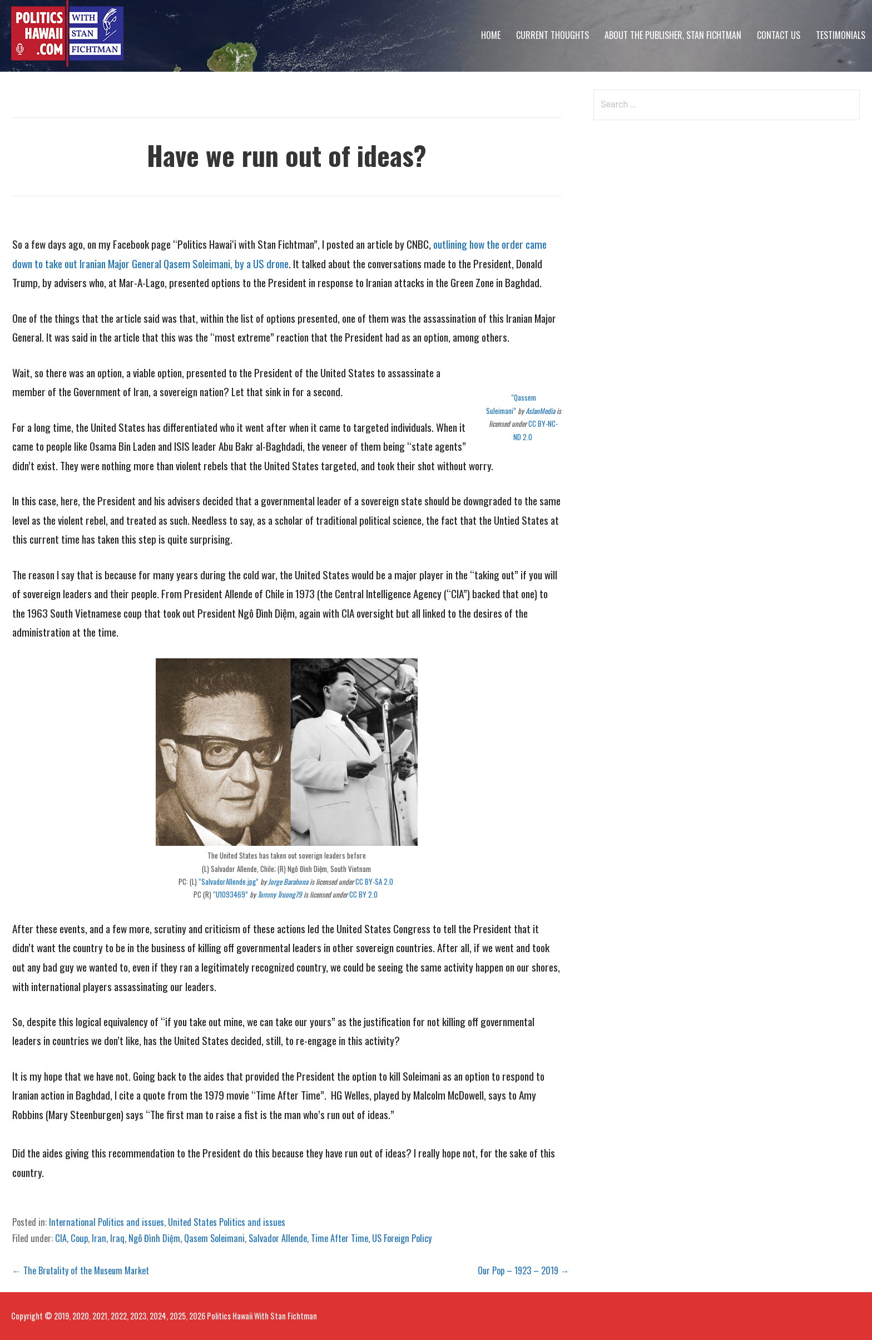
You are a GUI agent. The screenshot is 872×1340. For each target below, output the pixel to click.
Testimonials (840, 35)
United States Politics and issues (226, 1222)
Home (491, 35)
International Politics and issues (106, 1222)
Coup (79, 1238)
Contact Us (778, 35)
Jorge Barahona (288, 881)
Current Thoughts (552, 35)
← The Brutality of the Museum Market (80, 1270)
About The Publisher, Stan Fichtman (673, 35)
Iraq (117, 1238)
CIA (61, 1238)
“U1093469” (230, 894)
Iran (99, 1238)
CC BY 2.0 (364, 894)
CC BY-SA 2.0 (375, 881)
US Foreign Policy (402, 1238)
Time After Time (339, 1238)
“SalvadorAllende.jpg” (229, 881)
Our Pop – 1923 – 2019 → (523, 1270)
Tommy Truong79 (279, 894)
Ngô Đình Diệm (154, 1238)
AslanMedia (540, 410)
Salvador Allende (278, 1238)
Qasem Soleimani (214, 1238)
